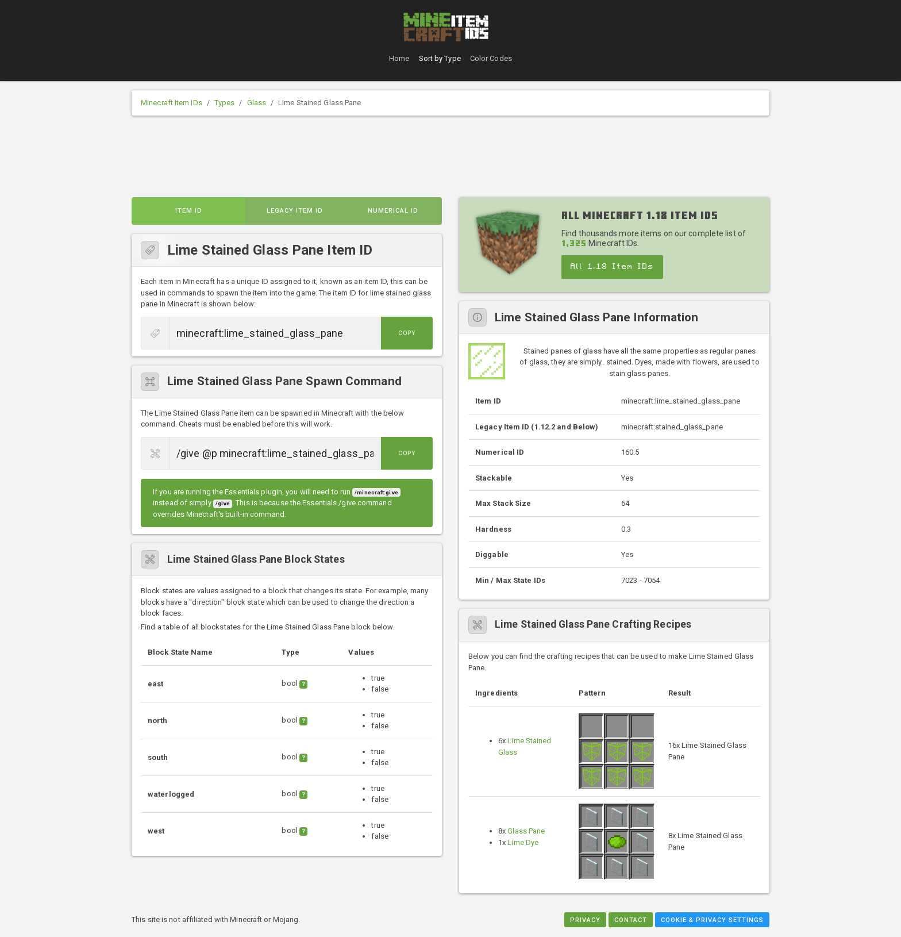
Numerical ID (393, 210)
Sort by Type (440, 58)
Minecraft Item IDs (171, 102)
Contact (630, 920)
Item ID (188, 210)
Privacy (585, 920)
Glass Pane (526, 831)
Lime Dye (522, 842)
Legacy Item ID (295, 210)
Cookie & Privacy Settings (712, 920)
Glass (257, 102)
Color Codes (491, 58)
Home (399, 58)
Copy (406, 333)
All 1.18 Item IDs (612, 267)
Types (224, 102)
